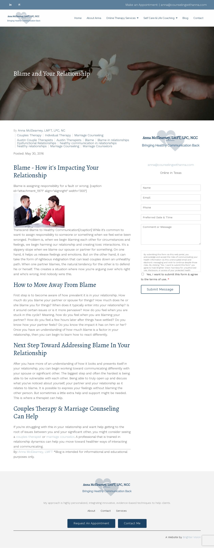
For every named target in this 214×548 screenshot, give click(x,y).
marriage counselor (60, 437)
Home (78, 18)
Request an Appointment (91, 523)
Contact (198, 18)
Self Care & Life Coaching (159, 18)
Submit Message (160, 289)
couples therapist (28, 437)
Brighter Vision (192, 537)
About (91, 510)
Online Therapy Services (121, 18)
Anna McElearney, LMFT (35, 452)
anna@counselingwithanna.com (184, 4)
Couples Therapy (29, 135)
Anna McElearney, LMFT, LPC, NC (41, 130)
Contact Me (132, 523)
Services (121, 510)
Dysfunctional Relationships (36, 143)
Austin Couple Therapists (35, 140)
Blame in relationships (113, 140)
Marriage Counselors (97, 146)
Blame (89, 140)
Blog (185, 18)
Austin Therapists (69, 140)
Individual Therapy (58, 135)
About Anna (94, 18)
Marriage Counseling (88, 135)
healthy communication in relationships (88, 143)
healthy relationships (32, 146)
